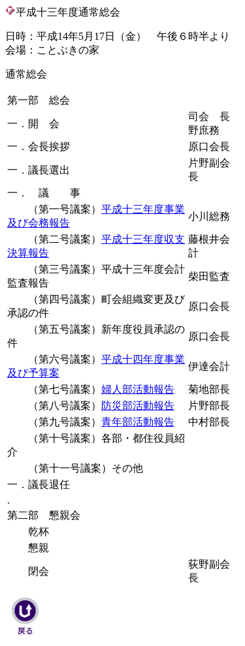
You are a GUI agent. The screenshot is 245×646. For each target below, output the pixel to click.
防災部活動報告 (137, 405)
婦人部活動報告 (137, 389)
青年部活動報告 (137, 421)
